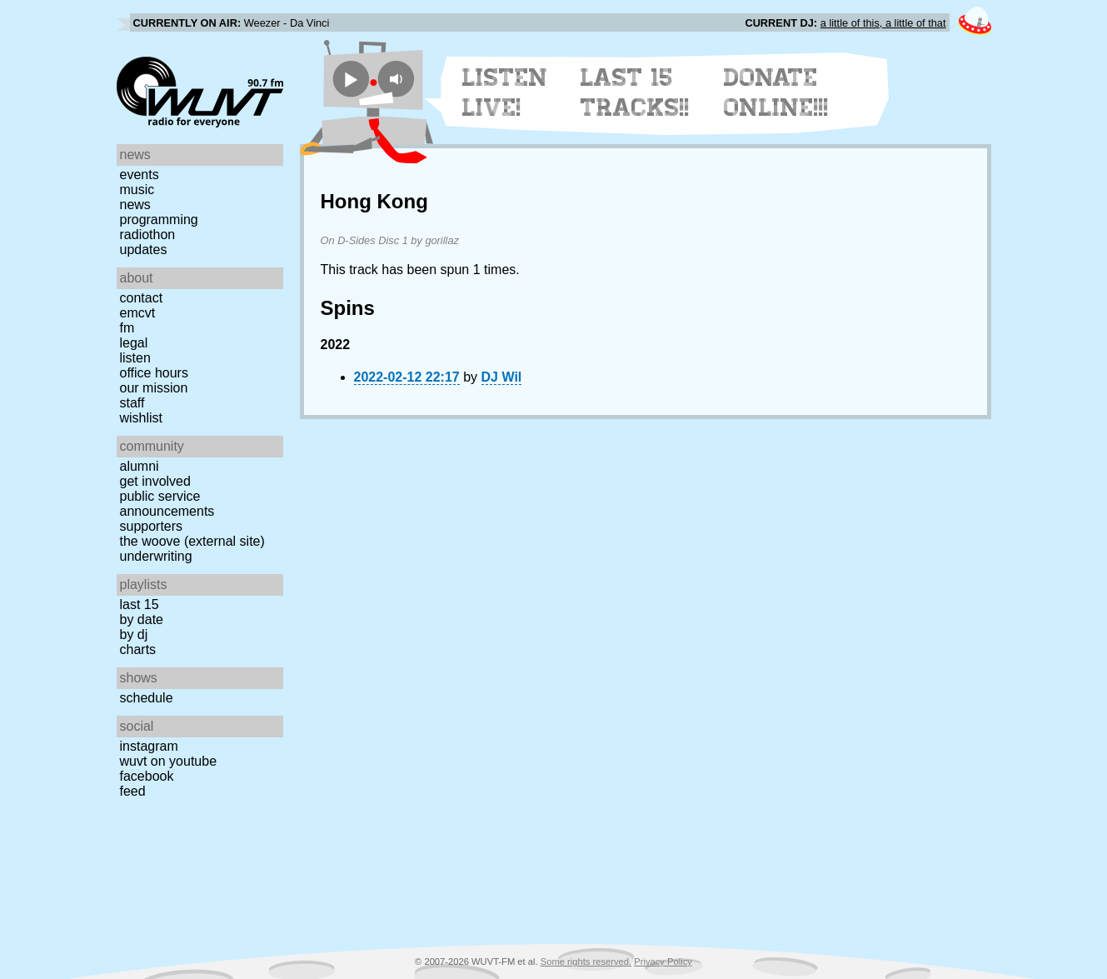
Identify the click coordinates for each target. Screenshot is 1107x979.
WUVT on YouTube (168, 761)
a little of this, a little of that (883, 23)
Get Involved (155, 481)
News (135, 204)
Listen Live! (505, 92)
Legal (134, 343)
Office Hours (154, 373)
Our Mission (154, 388)
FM (127, 328)
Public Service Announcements (167, 503)
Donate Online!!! (776, 92)
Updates (143, 249)
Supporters (151, 526)
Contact (141, 298)
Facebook (147, 776)
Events (139, 174)
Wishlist (141, 418)
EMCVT (138, 313)
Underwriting (156, 556)
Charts (138, 649)
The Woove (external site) (192, 541)
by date (141, 619)
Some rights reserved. (586, 962)
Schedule (146, 698)
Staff (132, 403)
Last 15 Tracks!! (635, 92)
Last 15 (139, 604)
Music (137, 189)
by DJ (134, 634)
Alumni (139, 466)
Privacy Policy (663, 962)
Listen (135, 358)
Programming (159, 219)
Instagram (149, 746)
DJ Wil (501, 377)
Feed (133, 791)
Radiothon (148, 234)
